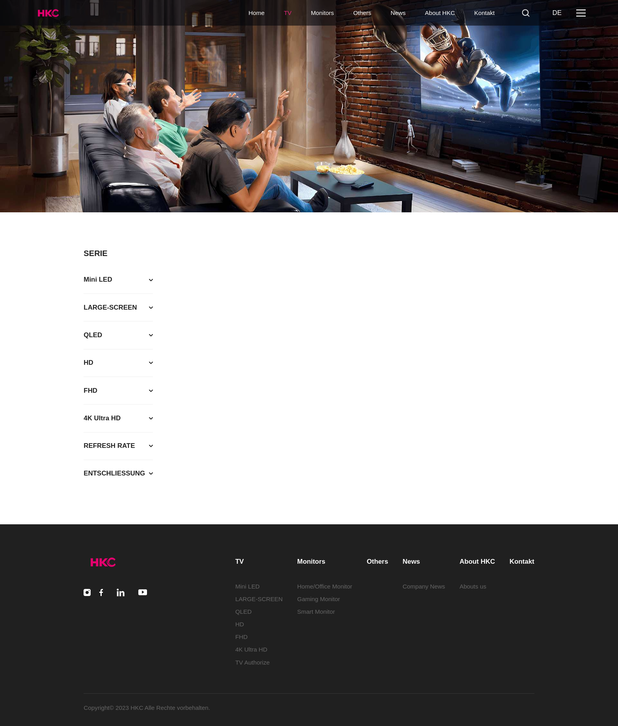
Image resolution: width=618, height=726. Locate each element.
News (398, 12)
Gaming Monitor (318, 599)
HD (239, 624)
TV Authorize (252, 662)
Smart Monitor (316, 611)
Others (362, 12)
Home (256, 12)
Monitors (322, 12)
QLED (243, 611)
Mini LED (247, 586)
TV (288, 12)
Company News (424, 586)
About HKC (440, 12)
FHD (241, 636)
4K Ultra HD (251, 649)
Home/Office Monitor (324, 586)
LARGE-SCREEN (259, 599)
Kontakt (484, 12)
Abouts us (473, 586)
